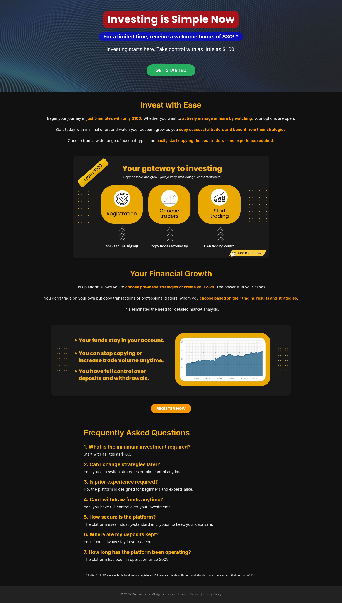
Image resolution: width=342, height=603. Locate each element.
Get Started (170, 70)
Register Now (171, 408)
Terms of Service (189, 594)
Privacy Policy (212, 594)
